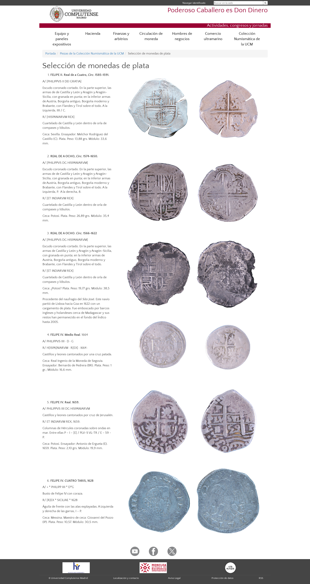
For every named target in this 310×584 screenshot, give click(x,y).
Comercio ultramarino (213, 36)
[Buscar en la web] (265, 3)
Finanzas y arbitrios (121, 36)
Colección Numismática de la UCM (247, 39)
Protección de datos (222, 578)
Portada (50, 53)
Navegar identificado (193, 3)
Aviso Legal (174, 578)
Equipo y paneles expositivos (62, 39)
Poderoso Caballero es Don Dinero (217, 10)
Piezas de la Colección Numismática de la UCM (92, 53)
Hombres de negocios (182, 36)
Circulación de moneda (151, 36)
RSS (261, 578)
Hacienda (92, 34)
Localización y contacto (126, 578)
